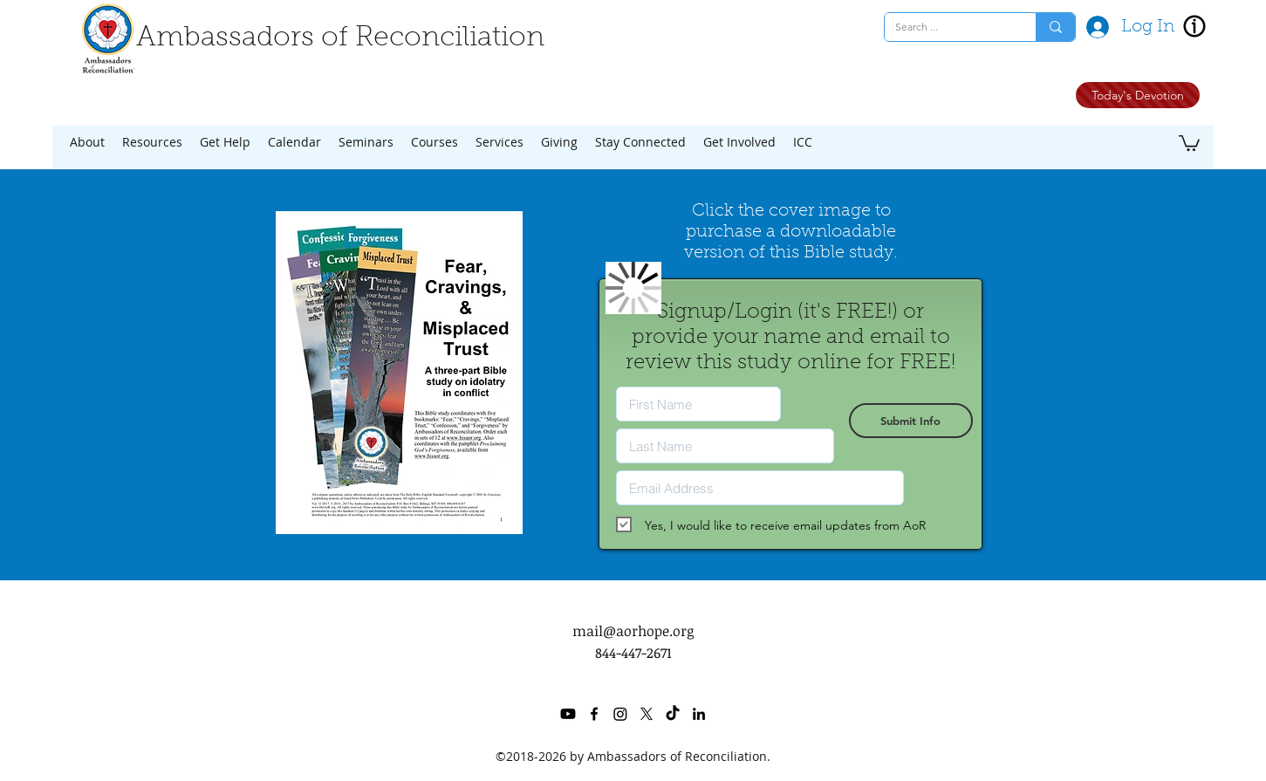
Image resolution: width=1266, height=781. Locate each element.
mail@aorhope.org (633, 631)
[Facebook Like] (981, 98)
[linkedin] (699, 714)
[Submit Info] (911, 420)
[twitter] (646, 714)
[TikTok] (672, 714)
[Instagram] (620, 714)
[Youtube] (568, 714)
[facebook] (594, 714)
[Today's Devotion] (1138, 95)
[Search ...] (947, 27)
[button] (87, 142)
